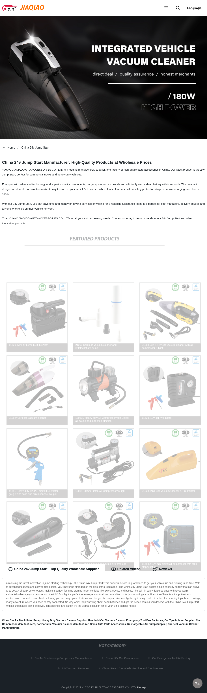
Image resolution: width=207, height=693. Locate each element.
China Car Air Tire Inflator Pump (21, 620)
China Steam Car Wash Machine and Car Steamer (133, 668)
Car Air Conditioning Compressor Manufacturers (64, 658)
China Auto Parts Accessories (108, 624)
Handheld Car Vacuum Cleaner (106, 620)
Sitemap (141, 687)
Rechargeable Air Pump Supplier (146, 624)
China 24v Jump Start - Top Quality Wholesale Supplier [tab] (53, 569)
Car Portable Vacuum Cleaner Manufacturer (62, 624)
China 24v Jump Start (35, 147)
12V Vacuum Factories (76, 668)
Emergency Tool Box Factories (144, 620)
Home (11, 147)
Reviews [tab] (162, 569)
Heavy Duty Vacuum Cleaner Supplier (64, 620)
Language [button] (194, 8)
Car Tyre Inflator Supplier (180, 620)
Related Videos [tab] (126, 569)
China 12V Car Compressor (123, 658)
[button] (166, 8)
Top (197, 683)
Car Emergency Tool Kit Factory (172, 658)
